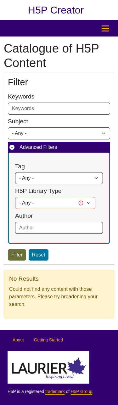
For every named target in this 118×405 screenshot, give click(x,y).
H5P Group (81, 391)
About (18, 340)
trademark (55, 391)
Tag (20, 166)
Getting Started (48, 340)
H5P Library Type (38, 191)
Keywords (21, 96)
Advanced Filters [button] (38, 147)
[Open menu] (105, 28)
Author (24, 215)
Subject (18, 121)
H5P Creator (56, 10)
